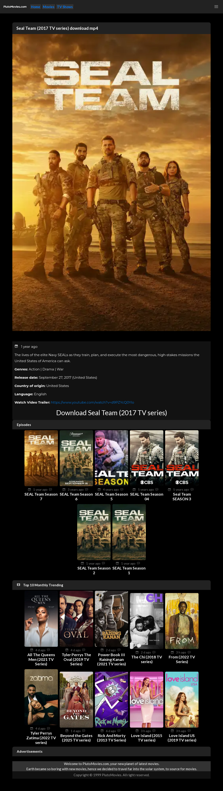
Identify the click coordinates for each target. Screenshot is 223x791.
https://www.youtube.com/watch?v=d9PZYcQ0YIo (92, 402)
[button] (216, 6)
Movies (48, 7)
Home (35, 7)
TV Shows (65, 7)
